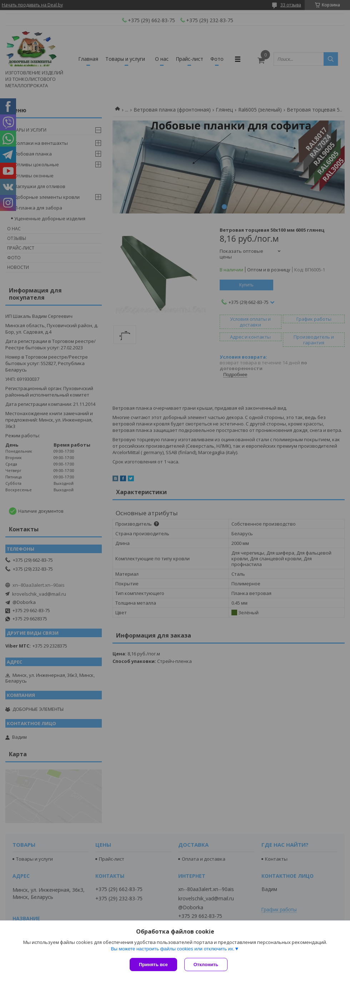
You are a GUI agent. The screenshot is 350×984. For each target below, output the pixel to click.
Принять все (153, 964)
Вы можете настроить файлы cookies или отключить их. (172, 948)
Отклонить (206, 964)
